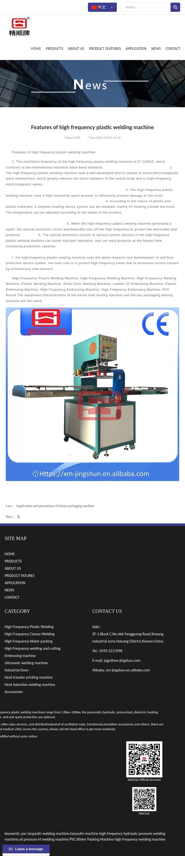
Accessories (14, 691)
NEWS (156, 48)
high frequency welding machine (139, 839)
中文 (102, 7)
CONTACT (172, 48)
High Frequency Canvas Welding (29, 634)
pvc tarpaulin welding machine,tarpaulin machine (60, 833)
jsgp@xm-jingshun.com (122, 660)
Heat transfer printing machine (29, 677)
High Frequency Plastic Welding (29, 626)
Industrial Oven (16, 670)
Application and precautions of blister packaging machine (55, 506)
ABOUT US (76, 48)
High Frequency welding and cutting (32, 648)
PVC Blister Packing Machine (92, 839)
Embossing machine (20, 655)
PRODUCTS (54, 48)
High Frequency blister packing (29, 641)
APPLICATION (136, 48)
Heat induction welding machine (30, 684)
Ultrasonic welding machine (26, 663)
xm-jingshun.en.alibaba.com (128, 670)
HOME (36, 48)
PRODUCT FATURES (19, 575)
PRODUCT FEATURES (105, 48)
